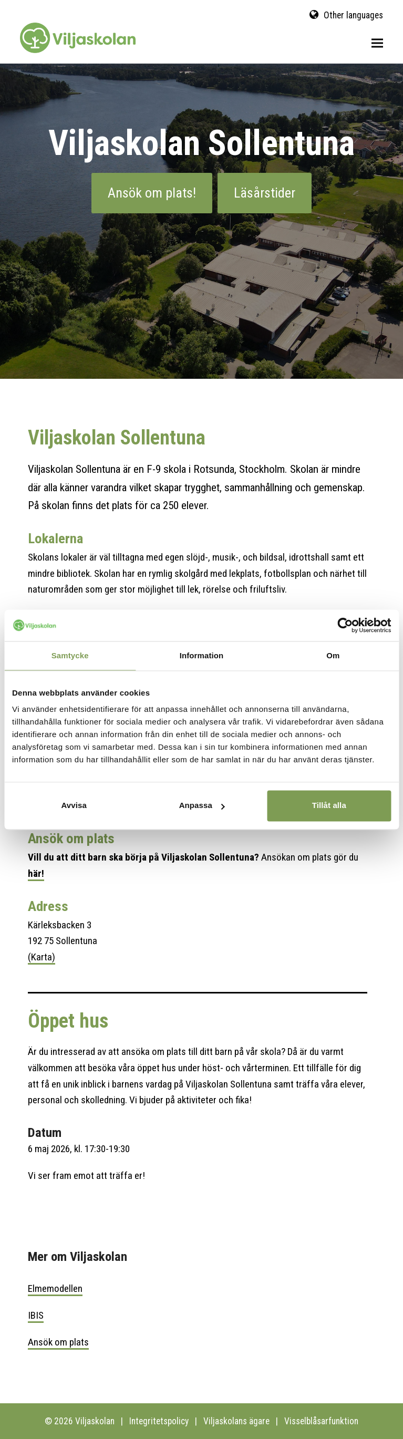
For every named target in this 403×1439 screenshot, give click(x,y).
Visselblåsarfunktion (321, 1421)
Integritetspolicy (159, 1421)
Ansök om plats (58, 1342)
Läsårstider (264, 193)
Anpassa (202, 805)
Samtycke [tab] (70, 655)
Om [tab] (332, 655)
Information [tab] (202, 655)
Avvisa (73, 805)
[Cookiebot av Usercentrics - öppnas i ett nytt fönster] (345, 625)
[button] (377, 43)
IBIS (36, 1315)
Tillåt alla (329, 805)
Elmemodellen (55, 1288)
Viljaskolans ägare (236, 1421)
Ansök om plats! (152, 193)
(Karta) (41, 957)
